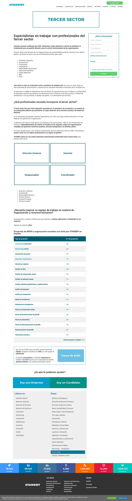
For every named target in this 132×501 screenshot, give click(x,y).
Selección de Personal (23, 405)
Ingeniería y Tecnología (59, 436)
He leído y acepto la (102, 69)
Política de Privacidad (107, 69)
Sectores (97, 6)
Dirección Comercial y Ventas (61, 405)
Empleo (89, 6)
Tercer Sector (56, 452)
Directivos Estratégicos (59, 399)
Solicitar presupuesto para (98, 56)
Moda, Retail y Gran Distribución (63, 412)
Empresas (59, 6)
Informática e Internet (59, 422)
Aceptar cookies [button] (112, 498)
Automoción (56, 419)
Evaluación (19, 429)
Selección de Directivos (23, 409)
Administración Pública (60, 446)
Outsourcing (20, 415)
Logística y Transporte (59, 432)
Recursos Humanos (22, 402)
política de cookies (63, 499)
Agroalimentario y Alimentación (62, 439)
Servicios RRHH (80, 6)
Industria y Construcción (60, 429)
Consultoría (20, 412)
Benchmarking (19, 249)
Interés (120, 6)
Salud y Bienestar (58, 442)
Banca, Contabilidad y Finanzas (62, 409)
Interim (18, 432)
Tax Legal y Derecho (58, 415)
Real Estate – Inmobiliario (60, 449)
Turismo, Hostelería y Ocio (60, 456)
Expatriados (20, 436)
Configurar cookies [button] (122, 498)
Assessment (20, 419)
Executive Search (21, 399)
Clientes (105, 6)
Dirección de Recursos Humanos (63, 402)
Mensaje (92, 61)
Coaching (19, 426)
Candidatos (69, 6)
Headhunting (20, 422)
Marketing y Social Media (60, 426)
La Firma (113, 6)
